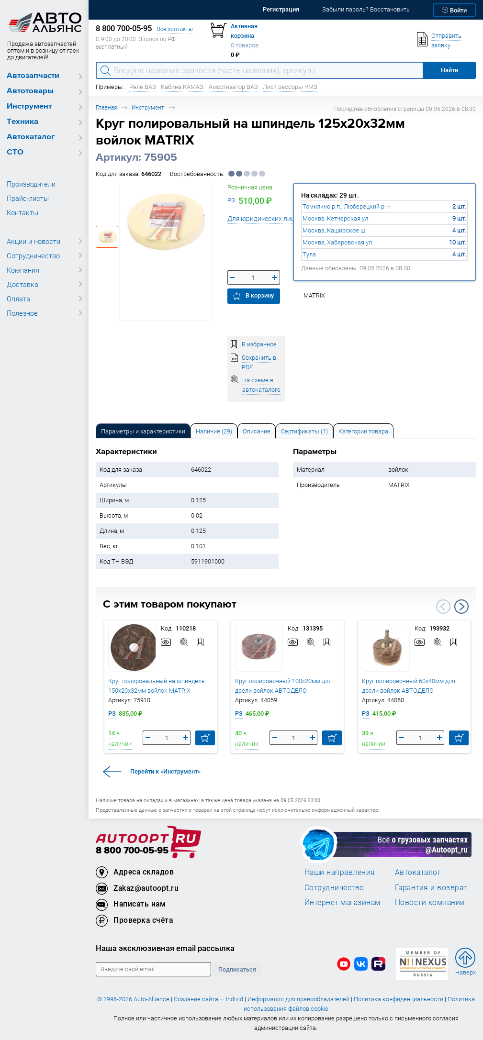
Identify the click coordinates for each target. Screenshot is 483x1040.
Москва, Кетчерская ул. (336, 218)
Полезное (22, 313)
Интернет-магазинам (342, 902)
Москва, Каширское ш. (335, 230)
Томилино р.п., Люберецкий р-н (346, 206)
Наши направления (339, 872)
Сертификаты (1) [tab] (304, 431)
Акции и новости (33, 241)
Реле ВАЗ (142, 87)
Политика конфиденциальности (398, 999)
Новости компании (430, 902)
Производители (31, 183)
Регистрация (281, 9)
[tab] (143, 430)
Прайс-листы (28, 198)
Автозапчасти (33, 76)
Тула (309, 254)
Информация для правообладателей (298, 999)
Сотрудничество (33, 255)
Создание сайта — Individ (208, 999)
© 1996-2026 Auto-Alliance (133, 999)
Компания (23, 270)
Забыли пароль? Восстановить (366, 9)
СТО (15, 152)
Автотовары (30, 91)
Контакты (22, 212)
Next (461, 606)
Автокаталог (31, 137)
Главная (106, 107)
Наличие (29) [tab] (214, 431)
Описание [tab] (256, 431)
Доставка (22, 284)
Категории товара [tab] (363, 431)
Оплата (18, 298)
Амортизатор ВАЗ (233, 87)
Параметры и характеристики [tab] (143, 431)
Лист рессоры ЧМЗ (290, 87)
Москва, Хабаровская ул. (338, 242)
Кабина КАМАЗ (182, 87)
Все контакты (175, 29)
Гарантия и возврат (431, 887)
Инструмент (29, 106)
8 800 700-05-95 (132, 850)
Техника (22, 122)
